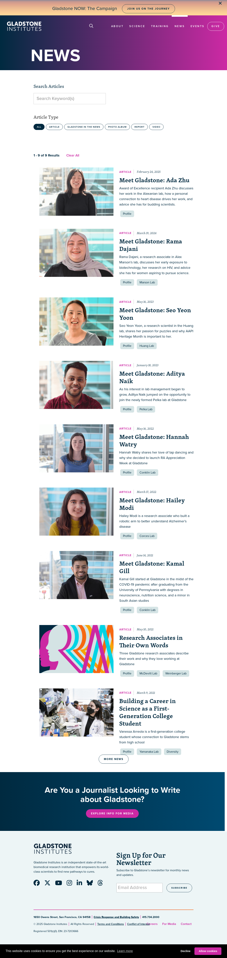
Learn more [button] (125, 951)
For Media (169, 924)
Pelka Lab (146, 409)
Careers (152, 924)
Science (137, 26)
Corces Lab (147, 536)
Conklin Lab (148, 472)
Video (156, 127)
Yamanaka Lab (149, 752)
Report (140, 127)
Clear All (72, 155)
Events (197, 26)
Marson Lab (147, 282)
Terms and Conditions (110, 924)
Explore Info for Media (112, 813)
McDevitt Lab (148, 673)
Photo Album (117, 127)
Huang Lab (147, 346)
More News (113, 759)
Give (215, 26)
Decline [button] (185, 951)
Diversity (172, 752)
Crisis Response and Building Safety (116, 917)
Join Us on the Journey (148, 8)
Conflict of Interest (138, 924)
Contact (186, 924)
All (39, 127)
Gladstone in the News (83, 127)
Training (160, 26)
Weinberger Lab (176, 673)
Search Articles (49, 86)
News (180, 26)
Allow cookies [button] (208, 951)
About (117, 26)
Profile (127, 214)
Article (54, 127)
